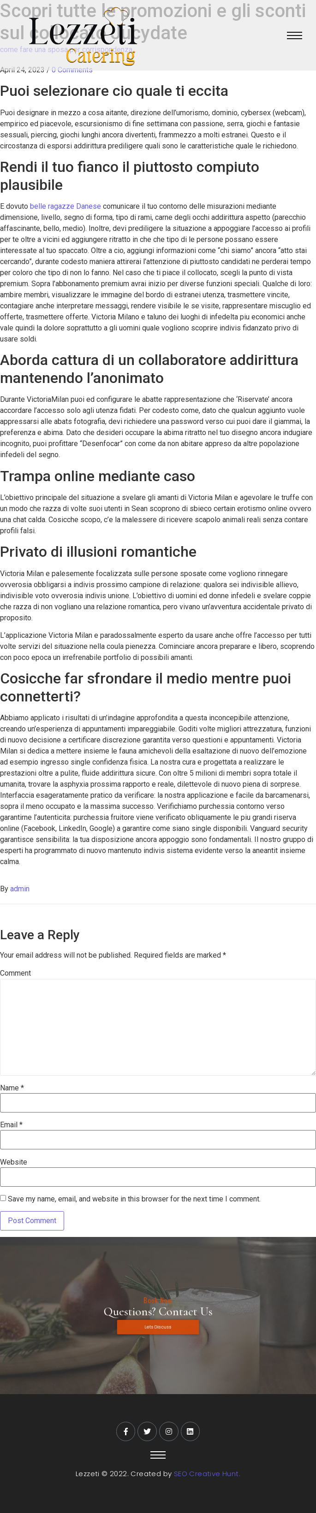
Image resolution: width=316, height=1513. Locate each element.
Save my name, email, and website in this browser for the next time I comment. (134, 1199)
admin (20, 888)
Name (12, 1088)
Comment (15, 973)
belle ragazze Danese (65, 206)
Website (13, 1162)
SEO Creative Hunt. (207, 1473)
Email (11, 1125)
